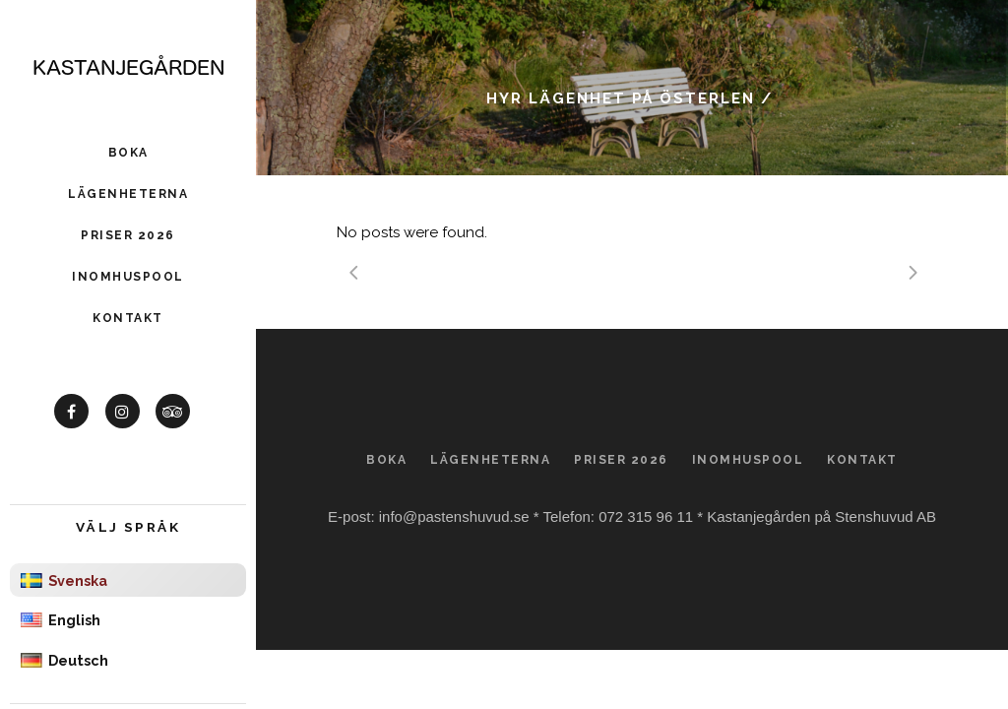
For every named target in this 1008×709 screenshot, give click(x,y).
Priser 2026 (621, 460)
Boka (386, 460)
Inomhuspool (748, 460)
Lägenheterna (490, 460)
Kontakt (862, 460)
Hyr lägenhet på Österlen (620, 98)
